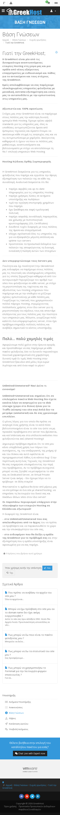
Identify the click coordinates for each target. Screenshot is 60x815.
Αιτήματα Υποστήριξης (18, 702)
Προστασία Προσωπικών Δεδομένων (37, 806)
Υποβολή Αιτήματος (16, 729)
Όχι (10, 572)
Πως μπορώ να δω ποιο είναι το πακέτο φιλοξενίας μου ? (30, 638)
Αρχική (5, 40)
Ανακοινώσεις (14, 707)
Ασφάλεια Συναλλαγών (30, 809)
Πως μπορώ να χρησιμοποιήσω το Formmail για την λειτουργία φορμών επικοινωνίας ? (30, 672)
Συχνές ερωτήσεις (38, 40)
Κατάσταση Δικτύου (16, 724)
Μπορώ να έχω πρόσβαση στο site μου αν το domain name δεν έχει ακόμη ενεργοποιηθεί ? (30, 617)
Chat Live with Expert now (30, 753)
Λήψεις (10, 718)
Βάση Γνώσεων (19, 40)
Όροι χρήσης (10, 806)
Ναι (47, 568)
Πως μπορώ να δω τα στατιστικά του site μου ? (30, 654)
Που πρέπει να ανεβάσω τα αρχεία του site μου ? (30, 596)
